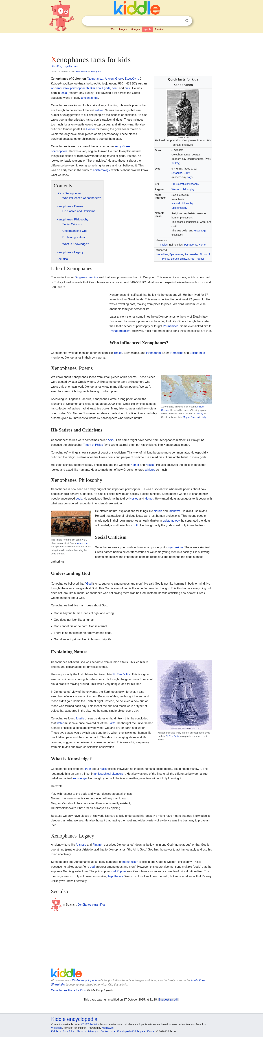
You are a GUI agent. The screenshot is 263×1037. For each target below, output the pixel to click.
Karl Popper (197, 258)
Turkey (175, 163)
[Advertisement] (131, 43)
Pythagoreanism (119, 330)
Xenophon (96, 71)
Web (113, 29)
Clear (180, 21)
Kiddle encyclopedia (84, 980)
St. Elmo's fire (173, 736)
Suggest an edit (168, 999)
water (60, 723)
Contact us (107, 1031)
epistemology (101, 170)
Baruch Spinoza (180, 258)
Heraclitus (162, 254)
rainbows (174, 511)
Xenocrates (81, 71)
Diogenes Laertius (86, 277)
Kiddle (54, 1031)
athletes (150, 469)
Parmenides (191, 254)
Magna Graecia (191, 417)
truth (136, 525)
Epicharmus (176, 254)
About (79, 1031)
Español (159, 29)
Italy (189, 177)
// (95, 78)
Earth (111, 723)
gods (79, 498)
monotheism (130, 861)
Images (123, 29)
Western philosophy (183, 189)
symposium (82, 543)
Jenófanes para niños (92, 904)
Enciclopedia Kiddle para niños (134, 1031)
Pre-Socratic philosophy (185, 184)
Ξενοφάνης (132, 78)
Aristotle (81, 844)
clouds (158, 511)
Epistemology (179, 207)
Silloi (111, 440)
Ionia (64, 92)
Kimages (135, 29)
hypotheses (115, 876)
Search (187, 21)
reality (104, 768)
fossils (80, 718)
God (89, 583)
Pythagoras (190, 244)
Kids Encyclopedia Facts (64, 66)
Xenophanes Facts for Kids (68, 990)
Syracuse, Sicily (181, 173)
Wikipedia (56, 1027)
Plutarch (98, 844)
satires (99, 110)
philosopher (77, 88)
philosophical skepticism (109, 773)
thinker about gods (98, 88)
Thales (164, 244)
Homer (202, 244)
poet (114, 88)
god (92, 866)
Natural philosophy (182, 203)
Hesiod (150, 464)
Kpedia (147, 29)
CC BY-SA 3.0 (89, 1024)
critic (128, 88)
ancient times (89, 97)
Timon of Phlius (93, 444)
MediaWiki (108, 1027)
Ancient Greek (114, 78)
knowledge (200, 230)
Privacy (92, 1031)
